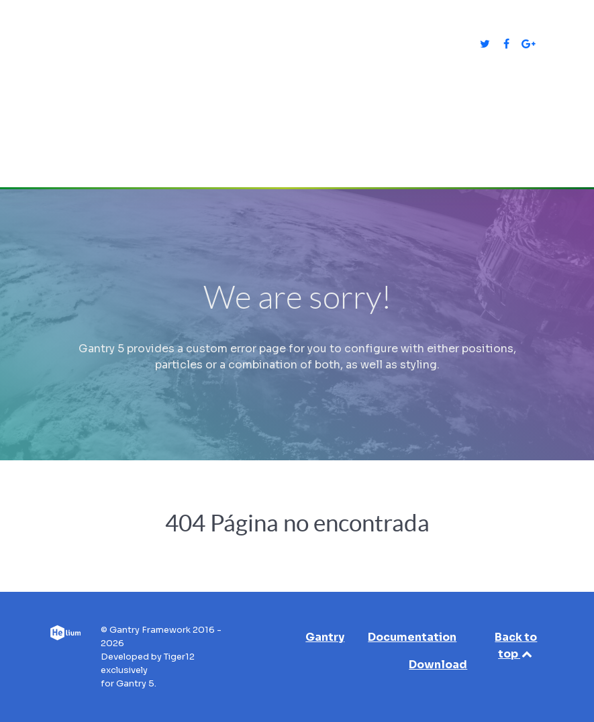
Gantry (324, 637)
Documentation (412, 637)
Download (438, 665)
